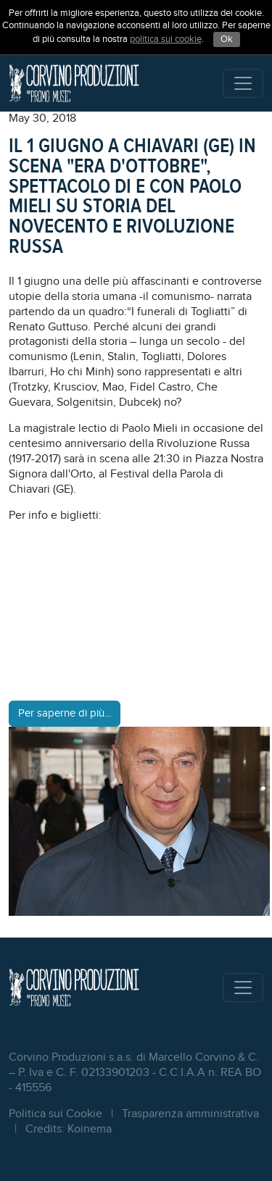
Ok (227, 39)
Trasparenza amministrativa (190, 1114)
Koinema (89, 1129)
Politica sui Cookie (55, 1114)
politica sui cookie (166, 39)
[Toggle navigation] (243, 83)
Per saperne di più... (64, 713)
